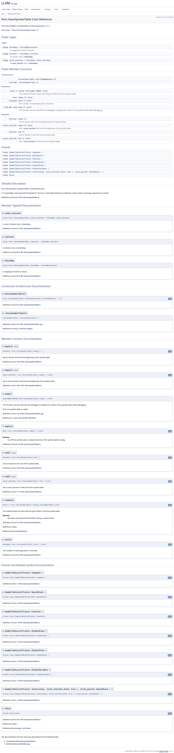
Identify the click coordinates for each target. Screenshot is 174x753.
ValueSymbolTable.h (30, 197)
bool (15, 97)
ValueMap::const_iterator (38, 60)
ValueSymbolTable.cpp (33, 324)
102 (17, 362)
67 (17, 305)
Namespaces (36, 9)
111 (17, 492)
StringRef (31, 91)
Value (33, 47)
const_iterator (16, 60)
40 (16, 197)
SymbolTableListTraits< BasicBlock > (27, 155)
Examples (65, 9)
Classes (48, 9)
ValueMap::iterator (29, 54)
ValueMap (13, 47)
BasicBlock (41, 597)
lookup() (18, 728)
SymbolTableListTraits (25, 577)
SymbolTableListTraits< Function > (26, 159)
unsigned (13, 101)
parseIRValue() (20, 531)
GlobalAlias (42, 636)
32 (17, 324)
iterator (13, 54)
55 (17, 276)
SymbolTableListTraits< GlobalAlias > (27, 162)
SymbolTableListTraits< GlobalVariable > (29, 169)
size (20, 101)
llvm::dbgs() (28, 328)
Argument (40, 577)
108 (17, 468)
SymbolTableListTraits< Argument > (26, 152)
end (19, 132)
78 (17, 522)
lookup (21, 91)
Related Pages (17, 9)
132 (17, 413)
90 (17, 555)
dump (20, 107)
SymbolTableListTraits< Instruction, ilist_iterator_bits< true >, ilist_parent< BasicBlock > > (56, 172)
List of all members (167, 17)
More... (48, 26)
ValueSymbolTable (13, 14)
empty (20, 97)
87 (17, 444)
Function (40, 616)
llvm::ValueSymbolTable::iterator (23, 242)
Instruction (42, 694)
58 (17, 252)
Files (57, 9)
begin (20, 119)
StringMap (24, 47)
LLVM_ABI (13, 82)
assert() (15, 328)
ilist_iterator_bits (58, 694)
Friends (158, 17)
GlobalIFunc (42, 655)
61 (17, 228)
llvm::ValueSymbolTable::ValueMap (23, 265)
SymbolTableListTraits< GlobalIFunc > (27, 165)
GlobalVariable (43, 674)
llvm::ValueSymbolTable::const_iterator (26, 218)
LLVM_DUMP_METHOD (10, 399)
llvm (3, 14)
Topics (26, 9)
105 (17, 385)
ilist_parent (81, 694)
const (45, 91)
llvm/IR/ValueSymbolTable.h (25, 30)
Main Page (6, 9)
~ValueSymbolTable (27, 82)
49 (17, 719)
